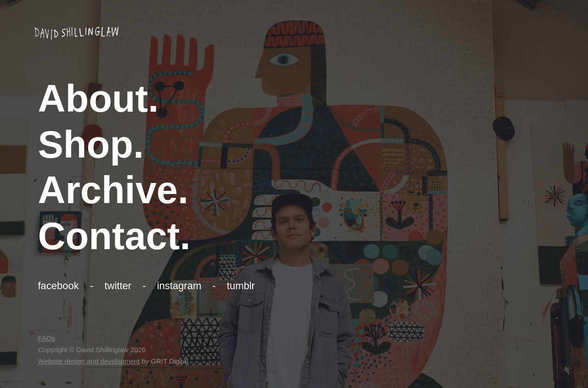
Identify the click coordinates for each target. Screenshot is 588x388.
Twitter (117, 285)
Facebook (58, 285)
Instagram (179, 285)
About (93, 98)
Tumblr (241, 285)
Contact (109, 236)
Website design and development (89, 361)
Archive (108, 190)
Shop (85, 144)
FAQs (47, 338)
